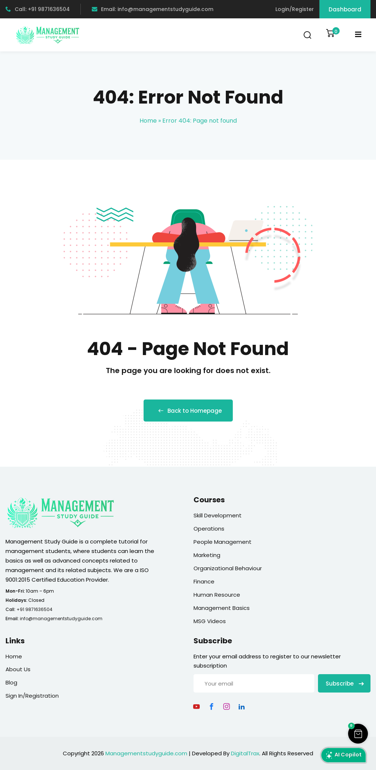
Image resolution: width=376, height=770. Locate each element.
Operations (209, 528)
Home (148, 120)
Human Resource (217, 595)
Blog (11, 682)
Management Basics (222, 608)
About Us (18, 669)
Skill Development (218, 515)
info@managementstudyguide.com (61, 618)
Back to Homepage (188, 411)
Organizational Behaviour (228, 568)
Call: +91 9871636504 (38, 9)
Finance (204, 581)
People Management (223, 542)
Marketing (207, 555)
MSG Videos (210, 621)
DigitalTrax (245, 753)
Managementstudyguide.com (146, 753)
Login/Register (294, 9)
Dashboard (345, 9)
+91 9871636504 (35, 609)
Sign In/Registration (32, 695)
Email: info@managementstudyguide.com (152, 9)
